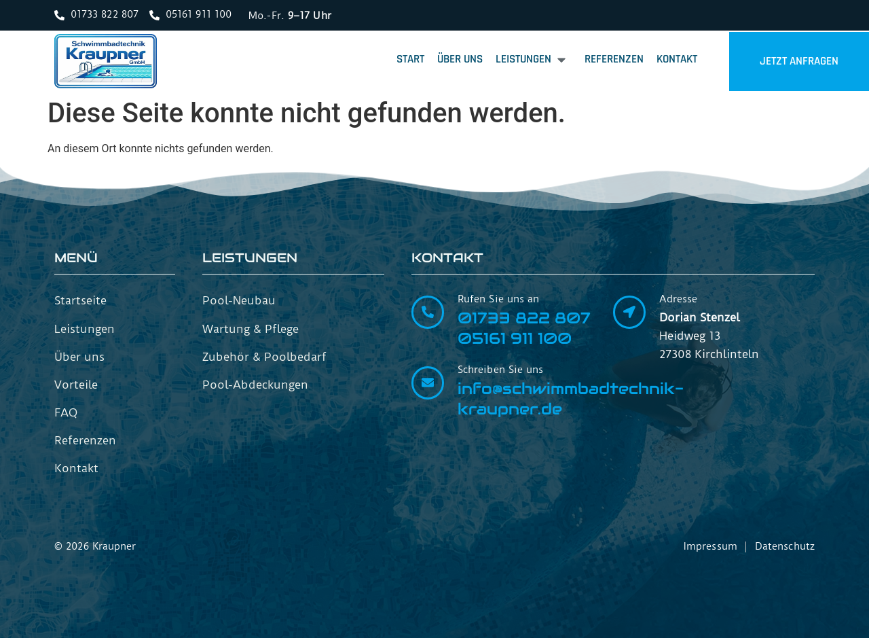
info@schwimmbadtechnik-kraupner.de (571, 398)
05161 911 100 (515, 338)
